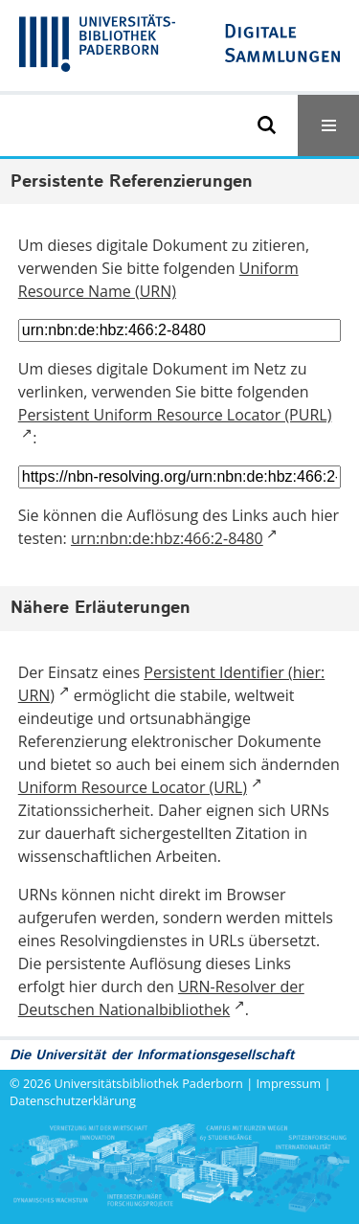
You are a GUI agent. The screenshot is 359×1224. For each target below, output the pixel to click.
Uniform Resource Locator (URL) (132, 787)
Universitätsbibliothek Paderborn (149, 1083)
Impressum (289, 1083)
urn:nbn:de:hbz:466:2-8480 (167, 538)
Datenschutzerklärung (73, 1100)
